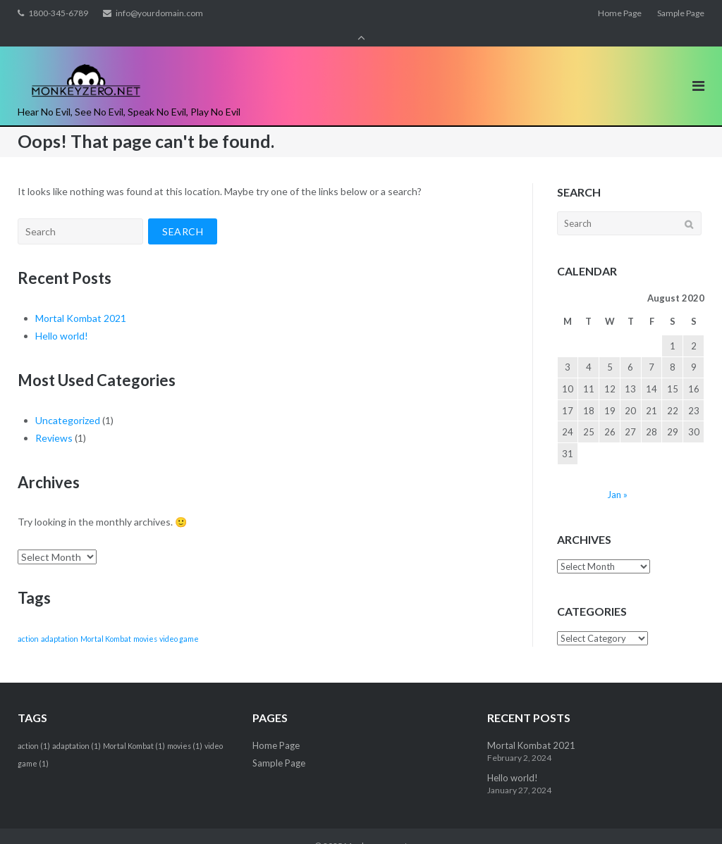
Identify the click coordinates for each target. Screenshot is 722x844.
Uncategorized (67, 401)
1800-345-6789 (58, 13)
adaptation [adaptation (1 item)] (59, 618)
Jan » (617, 475)
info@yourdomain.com (159, 13)
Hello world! (61, 316)
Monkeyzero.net (376, 826)
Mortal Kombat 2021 (80, 298)
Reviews (54, 418)
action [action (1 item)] (28, 618)
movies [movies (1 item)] (145, 618)
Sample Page (680, 13)
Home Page (620, 13)
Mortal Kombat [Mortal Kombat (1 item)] (105, 618)
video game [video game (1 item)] (179, 618)
